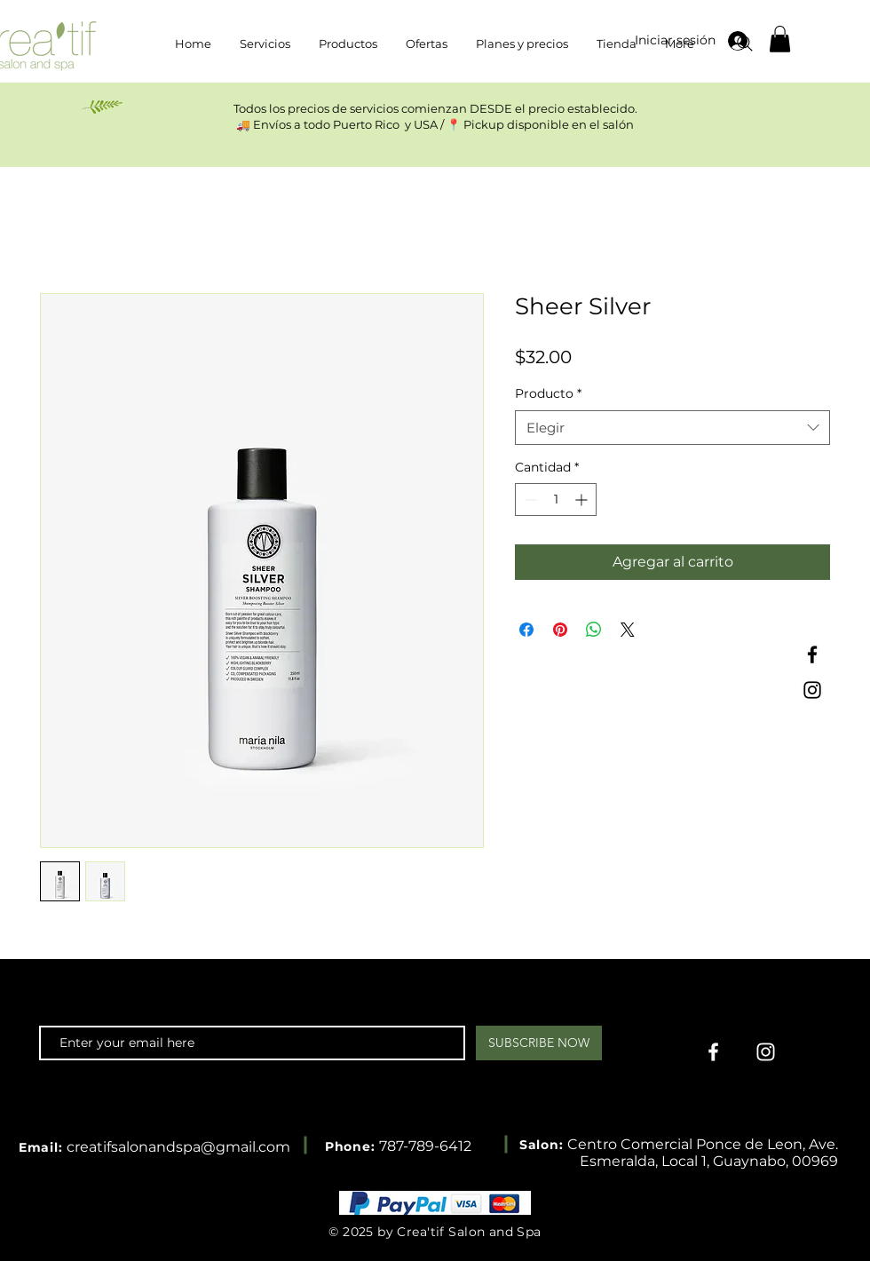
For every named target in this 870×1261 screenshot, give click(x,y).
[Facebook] (812, 654)
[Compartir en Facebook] (526, 629)
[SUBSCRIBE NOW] (539, 1043)
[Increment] (583, 499)
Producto (548, 393)
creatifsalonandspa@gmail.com (178, 1146)
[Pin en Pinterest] (560, 629)
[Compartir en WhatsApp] (594, 629)
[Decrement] (529, 499)
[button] (780, 39)
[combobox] (672, 427)
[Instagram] (812, 690)
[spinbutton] (556, 499)
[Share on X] (627, 629)
